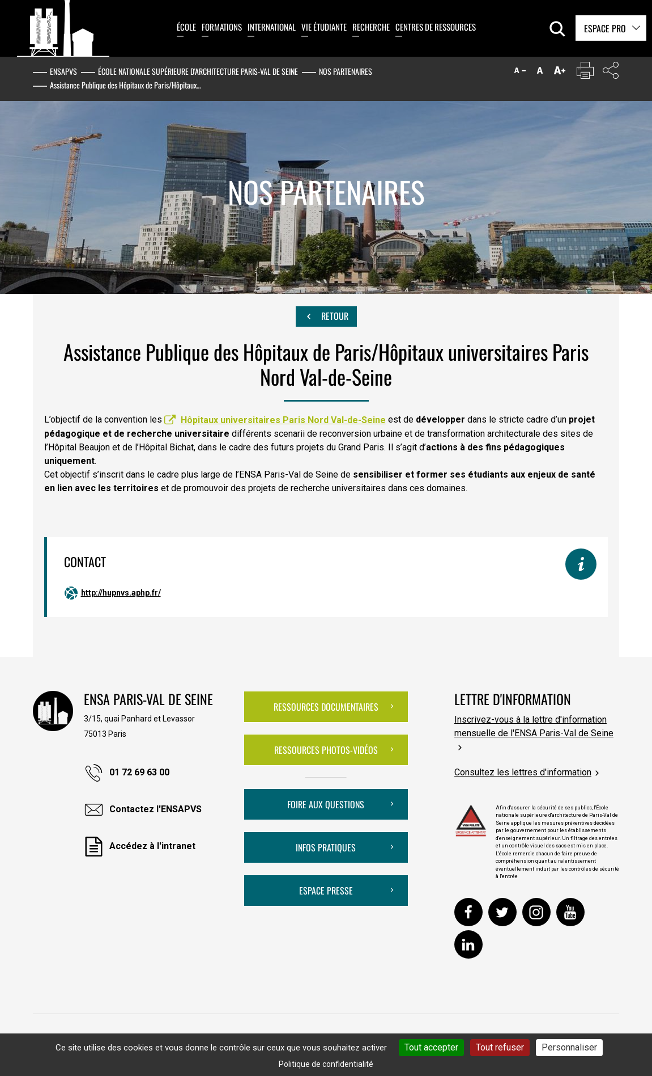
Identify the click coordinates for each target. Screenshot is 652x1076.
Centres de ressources (435, 26)
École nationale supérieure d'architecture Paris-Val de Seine (198, 71)
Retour (326, 316)
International (272, 26)
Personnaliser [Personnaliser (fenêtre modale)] (569, 1047)
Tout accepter (431, 1047)
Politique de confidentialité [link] (326, 1064)
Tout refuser (500, 1047)
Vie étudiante (324, 26)
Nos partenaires (345, 71)
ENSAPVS (63, 71)
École (186, 26)
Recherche (371, 26)
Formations (222, 26)
